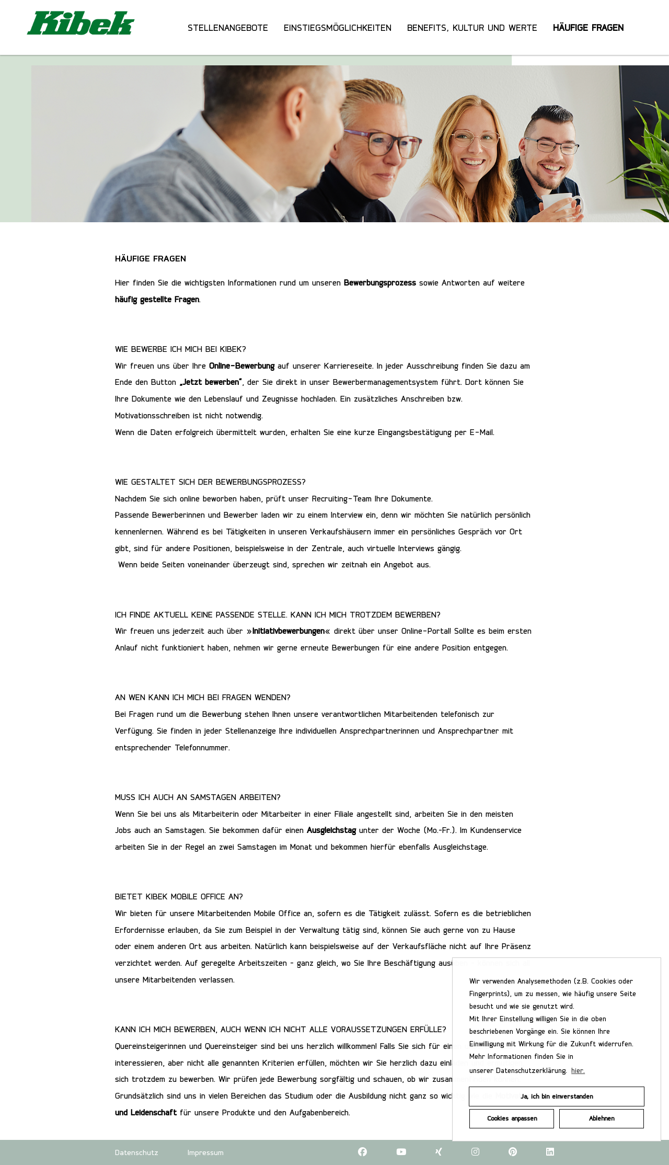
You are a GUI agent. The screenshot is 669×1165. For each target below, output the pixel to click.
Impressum (206, 1152)
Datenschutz (136, 1152)
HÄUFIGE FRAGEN (588, 27)
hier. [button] (578, 1070)
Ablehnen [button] (601, 1118)
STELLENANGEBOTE (228, 27)
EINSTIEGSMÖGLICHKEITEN (337, 27)
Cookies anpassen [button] (512, 1118)
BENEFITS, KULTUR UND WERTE (472, 27)
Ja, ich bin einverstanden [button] (557, 1096)
